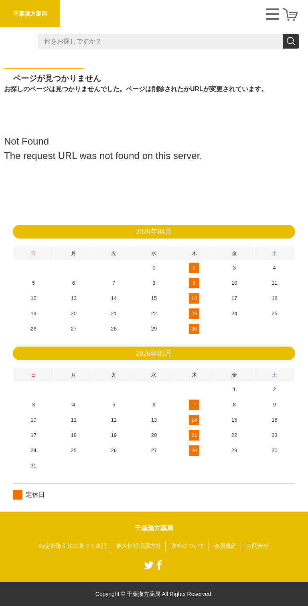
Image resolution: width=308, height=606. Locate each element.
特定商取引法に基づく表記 (73, 546)
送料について (188, 546)
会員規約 (225, 546)
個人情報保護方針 (138, 546)
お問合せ (257, 546)
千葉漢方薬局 (30, 13)
